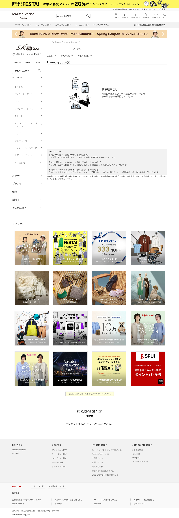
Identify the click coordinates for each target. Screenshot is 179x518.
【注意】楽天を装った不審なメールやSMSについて (89, 394)
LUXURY (15, 453)
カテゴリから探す (59, 458)
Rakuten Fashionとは (100, 454)
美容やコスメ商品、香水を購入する (68, 500)
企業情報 (15, 511)
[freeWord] (27, 71)
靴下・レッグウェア (28, 155)
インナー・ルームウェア (28, 148)
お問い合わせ (97, 462)
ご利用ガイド (97, 458)
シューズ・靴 (28, 140)
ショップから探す (59, 454)
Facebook (136, 454)
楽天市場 (161, 9)
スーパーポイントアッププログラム (107, 450)
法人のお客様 (97, 467)
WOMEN (17, 62)
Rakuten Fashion (62, 42)
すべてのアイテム (59, 467)
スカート (28, 116)
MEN (27, 62)
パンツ (28, 101)
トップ (50, 42)
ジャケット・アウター (28, 94)
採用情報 (55, 511)
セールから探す (58, 462)
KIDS (38, 62)
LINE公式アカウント (140, 461)
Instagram (136, 458)
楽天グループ (147, 9)
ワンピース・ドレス (28, 108)
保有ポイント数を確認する (144, 500)
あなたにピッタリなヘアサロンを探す (26, 500)
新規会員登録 (137, 450)
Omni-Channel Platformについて (105, 475)
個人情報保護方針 (28, 511)
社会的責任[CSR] (43, 511)
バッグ (28, 133)
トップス (28, 86)
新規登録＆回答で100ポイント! (125, 9)
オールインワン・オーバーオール (28, 124)
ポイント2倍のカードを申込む (105, 500)
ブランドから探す (59, 450)
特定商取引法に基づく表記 (103, 471)
